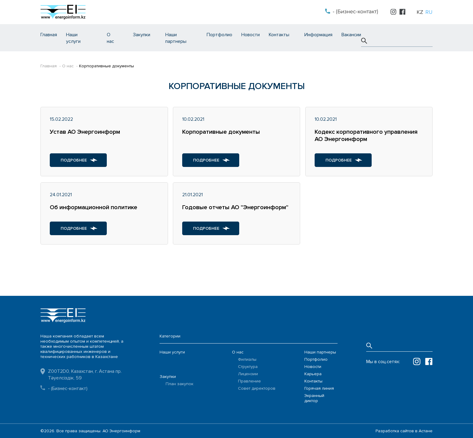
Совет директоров (256, 388)
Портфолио (219, 35)
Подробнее (74, 160)
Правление (249, 381)
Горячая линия (319, 388)
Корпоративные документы (106, 66)
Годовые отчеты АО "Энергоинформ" (235, 207)
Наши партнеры (320, 352)
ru (429, 12)
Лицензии (248, 373)
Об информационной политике (93, 207)
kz (420, 12)
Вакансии (351, 35)
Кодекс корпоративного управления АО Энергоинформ (366, 135)
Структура (248, 366)
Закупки (141, 35)
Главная (48, 35)
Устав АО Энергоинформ (85, 132)
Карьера (313, 373)
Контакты (279, 35)
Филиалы (247, 359)
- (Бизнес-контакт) (355, 11)
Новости (250, 35)
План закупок (179, 383)
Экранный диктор (314, 398)
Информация (318, 35)
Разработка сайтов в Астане (404, 430)
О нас (68, 66)
